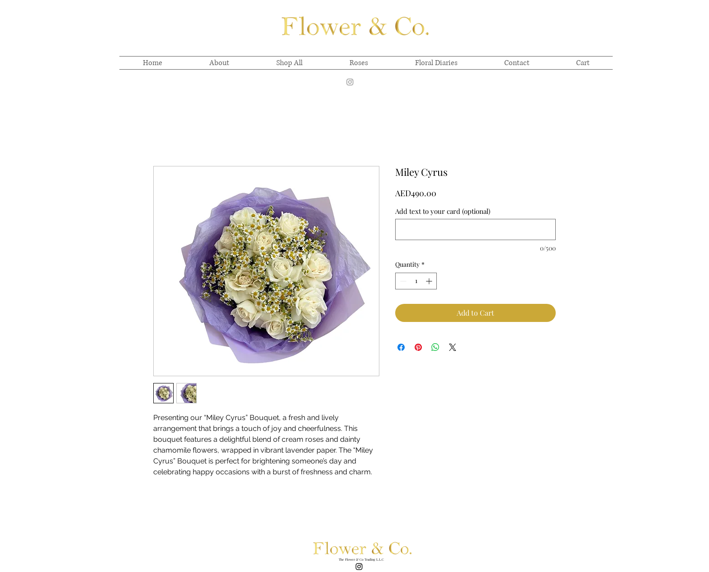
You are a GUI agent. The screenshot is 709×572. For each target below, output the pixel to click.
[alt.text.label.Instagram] (363, 81)
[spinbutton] (416, 281)
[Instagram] (349, 81)
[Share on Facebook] (401, 347)
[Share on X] (452, 347)
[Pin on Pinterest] (418, 347)
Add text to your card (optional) (442, 211)
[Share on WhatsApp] (435, 347)
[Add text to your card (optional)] (475, 229)
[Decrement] (402, 281)
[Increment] (429, 281)
